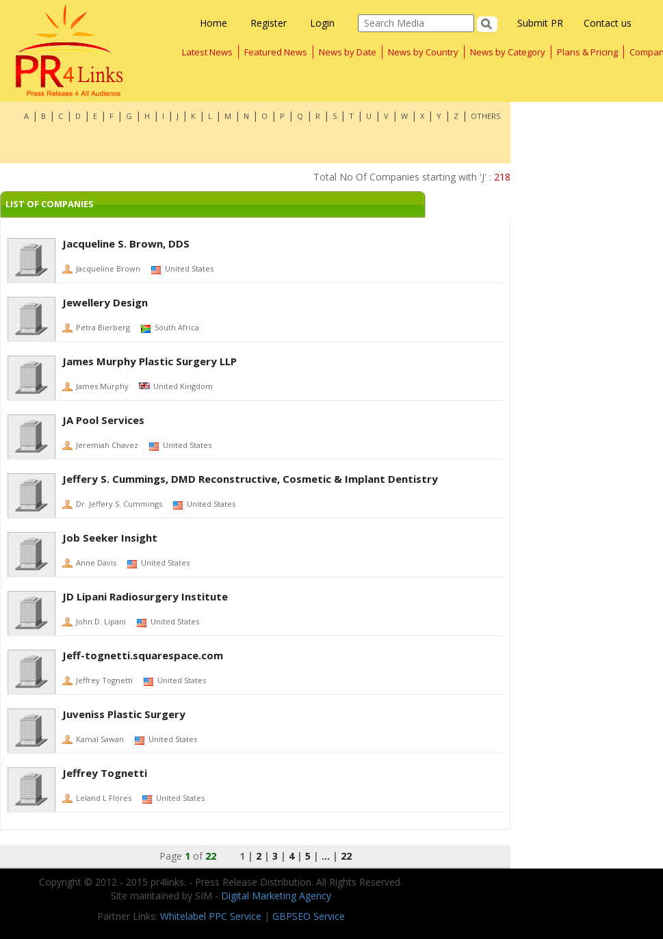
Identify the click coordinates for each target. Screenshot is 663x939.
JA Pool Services (103, 420)
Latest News (207, 52)
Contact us (608, 22)
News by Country (423, 52)
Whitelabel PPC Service (210, 916)
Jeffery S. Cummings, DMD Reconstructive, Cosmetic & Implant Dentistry (250, 479)
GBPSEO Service (308, 916)
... (326, 855)
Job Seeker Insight (109, 537)
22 (346, 855)
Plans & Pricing (587, 52)
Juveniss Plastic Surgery (123, 714)
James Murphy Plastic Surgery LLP (149, 361)
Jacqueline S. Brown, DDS (126, 243)
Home (213, 22)
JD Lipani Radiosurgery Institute (145, 596)
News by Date (347, 52)
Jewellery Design (105, 302)
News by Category (507, 52)
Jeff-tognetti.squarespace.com (142, 655)
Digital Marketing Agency (276, 895)
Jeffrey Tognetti (104, 773)
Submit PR (540, 22)
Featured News (275, 52)
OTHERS (485, 116)
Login (322, 22)
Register (268, 22)
